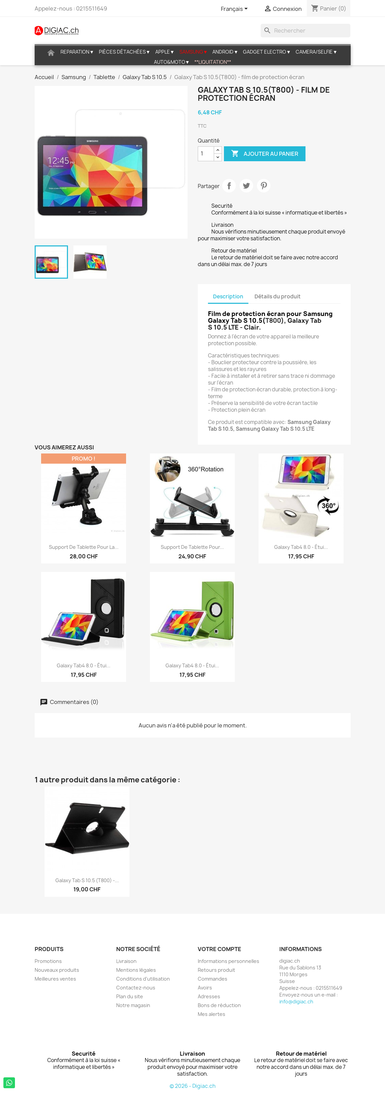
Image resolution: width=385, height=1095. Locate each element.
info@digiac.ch (296, 1001)
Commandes (212, 979)
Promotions (48, 961)
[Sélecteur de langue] (235, 9)
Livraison (126, 961)
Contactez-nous (135, 987)
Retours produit (216, 970)
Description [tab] (228, 296)
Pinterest (263, 185)
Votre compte (219, 949)
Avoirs (205, 987)
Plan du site (129, 996)
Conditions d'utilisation (143, 979)
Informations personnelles (228, 961)
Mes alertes (211, 1014)
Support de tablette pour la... (84, 547)
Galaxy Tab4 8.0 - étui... (301, 547)
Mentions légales (136, 970)
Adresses (209, 996)
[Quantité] (206, 153)
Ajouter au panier (264, 153)
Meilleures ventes (55, 979)
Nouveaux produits (57, 970)
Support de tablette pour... (192, 547)
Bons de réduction (219, 1005)
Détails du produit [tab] (278, 296)
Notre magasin (133, 1005)
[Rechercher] (305, 30)
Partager (229, 185)
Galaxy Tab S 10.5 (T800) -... (87, 880)
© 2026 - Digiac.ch (192, 1086)
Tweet (246, 185)
